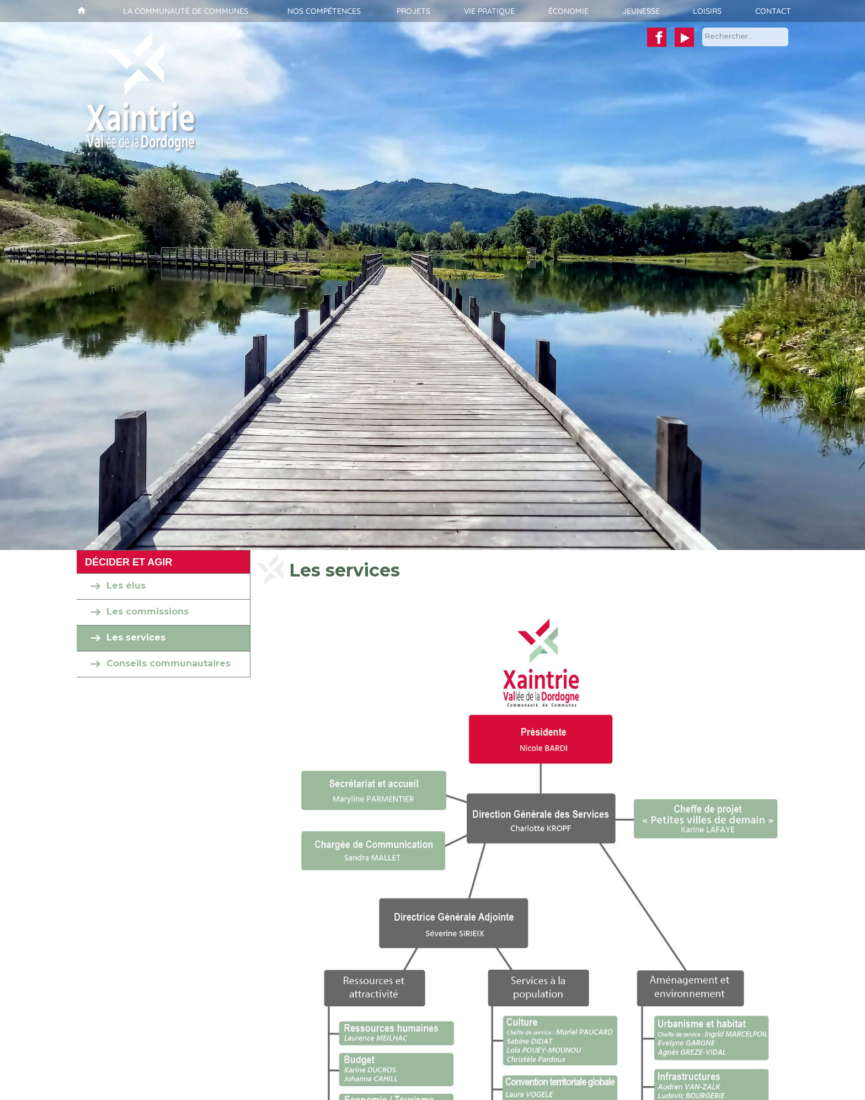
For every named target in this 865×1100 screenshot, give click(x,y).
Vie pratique (489, 11)
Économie (568, 11)
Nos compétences (324, 11)
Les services (135, 638)
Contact (773, 11)
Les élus (126, 586)
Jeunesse (641, 11)
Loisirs (707, 11)
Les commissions (147, 612)
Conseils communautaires (168, 664)
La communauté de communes (185, 11)
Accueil (80, 11)
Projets (413, 11)
